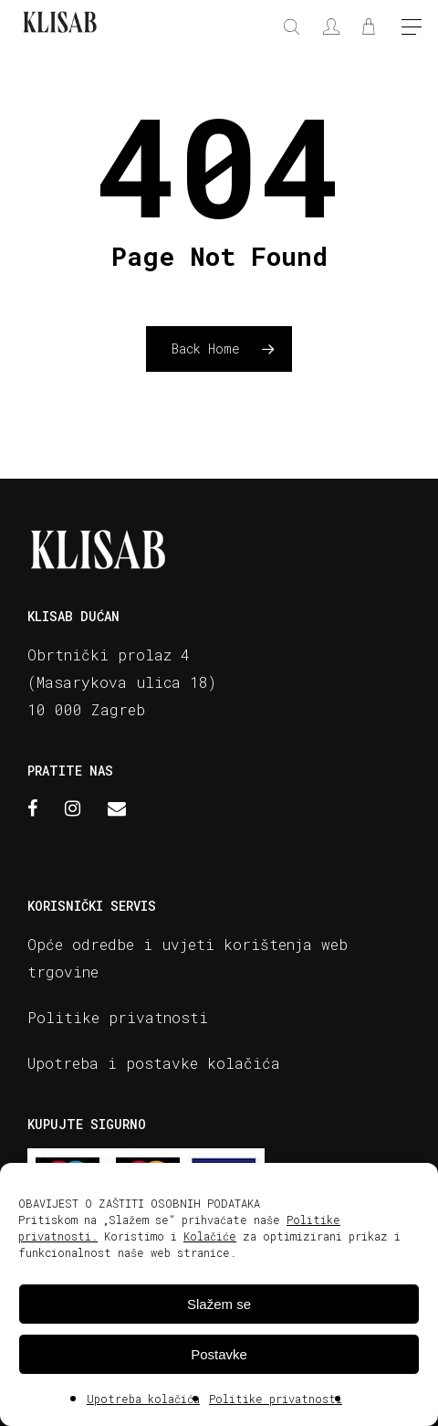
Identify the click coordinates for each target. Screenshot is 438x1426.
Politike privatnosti (275, 1398)
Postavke (219, 1354)
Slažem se (219, 1304)
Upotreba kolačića (143, 1398)
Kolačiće (209, 1236)
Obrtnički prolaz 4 (108, 654)
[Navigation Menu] (412, 28)
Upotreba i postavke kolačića (153, 1062)
